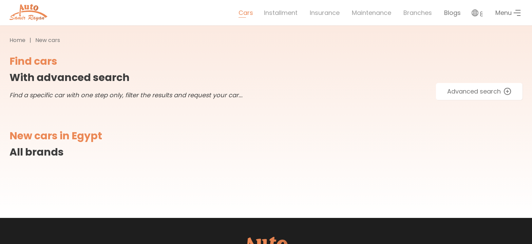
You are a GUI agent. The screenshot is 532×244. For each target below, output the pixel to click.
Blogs (452, 12)
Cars (246, 12)
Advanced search (479, 91)
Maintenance (371, 12)
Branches (417, 12)
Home (17, 40)
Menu (508, 12)
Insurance (325, 12)
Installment (281, 12)
